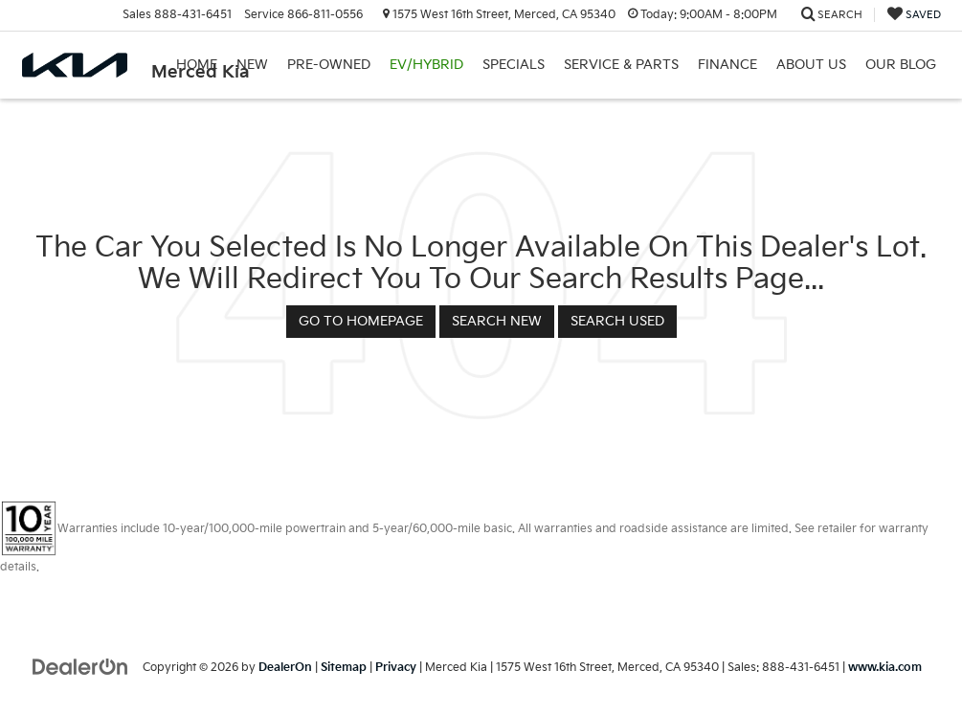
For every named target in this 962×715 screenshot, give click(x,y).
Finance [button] (727, 64)
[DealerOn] (80, 667)
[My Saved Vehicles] (914, 15)
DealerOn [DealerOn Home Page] (285, 667)
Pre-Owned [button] (328, 64)
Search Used (617, 321)
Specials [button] (513, 64)
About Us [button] (811, 64)
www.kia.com (885, 667)
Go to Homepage (361, 321)
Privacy (395, 667)
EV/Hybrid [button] (426, 64)
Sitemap (344, 667)
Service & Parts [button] (621, 64)
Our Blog (900, 64)
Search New (497, 321)
